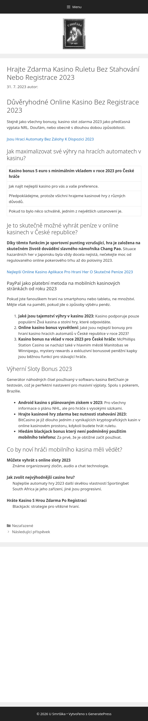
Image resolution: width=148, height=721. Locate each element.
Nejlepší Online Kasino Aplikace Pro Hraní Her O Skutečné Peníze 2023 (70, 271)
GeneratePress (99, 713)
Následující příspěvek (31, 531)
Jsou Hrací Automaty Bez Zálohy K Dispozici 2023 (50, 139)
